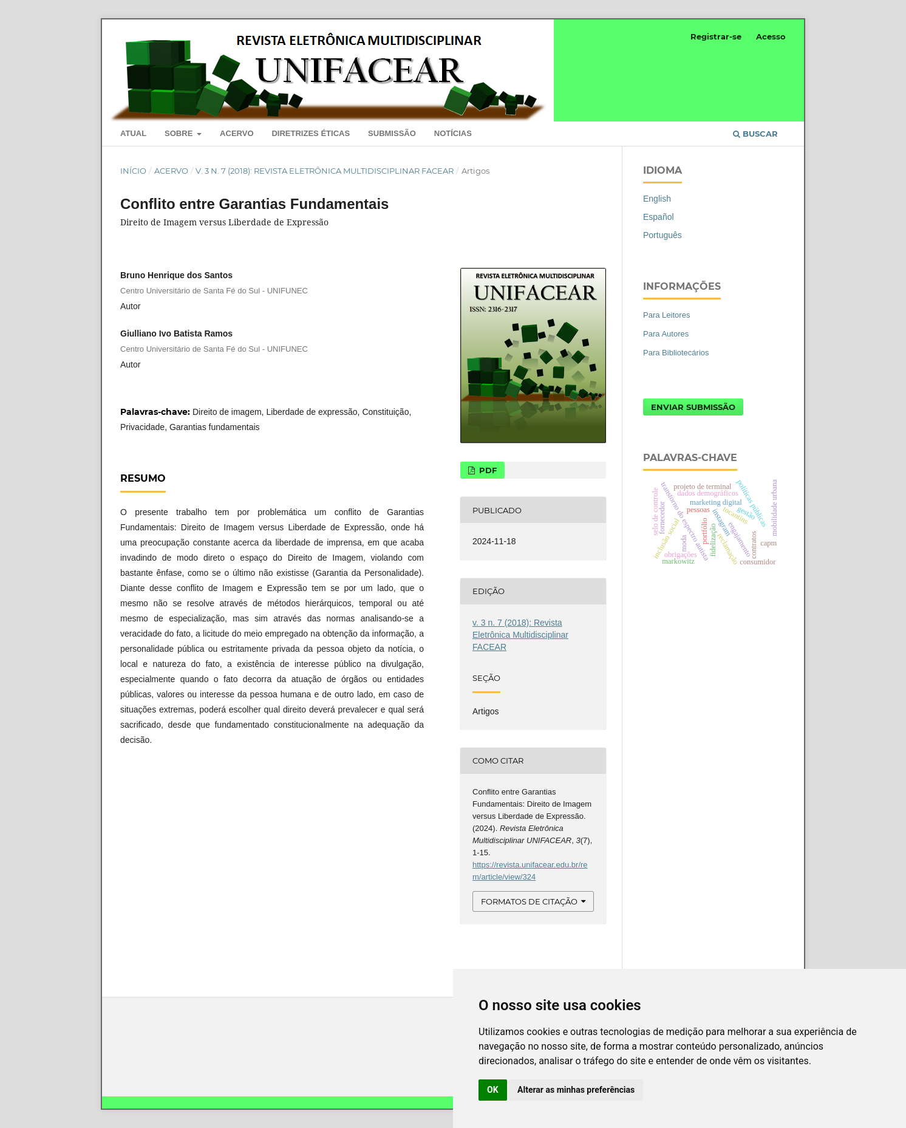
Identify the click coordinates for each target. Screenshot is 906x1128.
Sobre (180, 133)
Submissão (392, 133)
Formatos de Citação (529, 901)
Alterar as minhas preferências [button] (576, 1090)
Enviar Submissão (693, 407)
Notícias (453, 133)
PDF (487, 470)
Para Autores (666, 333)
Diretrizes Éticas (310, 133)
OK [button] (493, 1090)
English (657, 198)
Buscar (755, 133)
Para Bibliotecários (676, 352)
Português (662, 235)
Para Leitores (666, 315)
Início (133, 171)
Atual (133, 133)
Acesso (771, 36)
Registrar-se (715, 36)
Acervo (236, 133)
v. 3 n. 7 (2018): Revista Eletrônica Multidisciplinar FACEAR (325, 171)
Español (658, 217)
